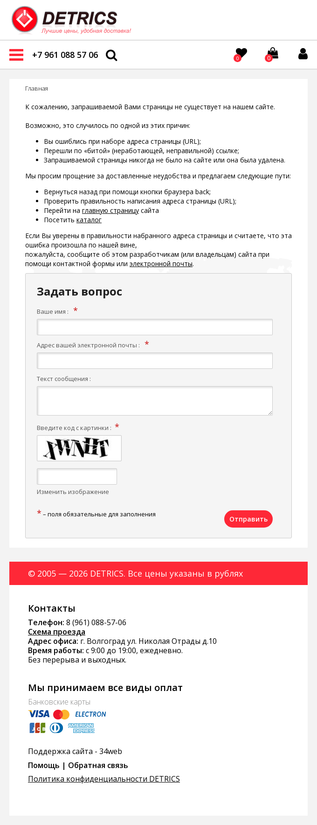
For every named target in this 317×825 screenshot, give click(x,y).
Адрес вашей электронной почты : (88, 345)
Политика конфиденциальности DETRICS (104, 779)
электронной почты (161, 263)
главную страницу (110, 210)
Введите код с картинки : (74, 427)
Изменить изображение (73, 491)
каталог (89, 219)
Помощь (44, 765)
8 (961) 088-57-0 (94, 622)
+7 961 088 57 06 (65, 54)
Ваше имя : (53, 311)
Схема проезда (56, 632)
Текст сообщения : (64, 378)
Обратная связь (98, 765)
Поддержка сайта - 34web (75, 751)
